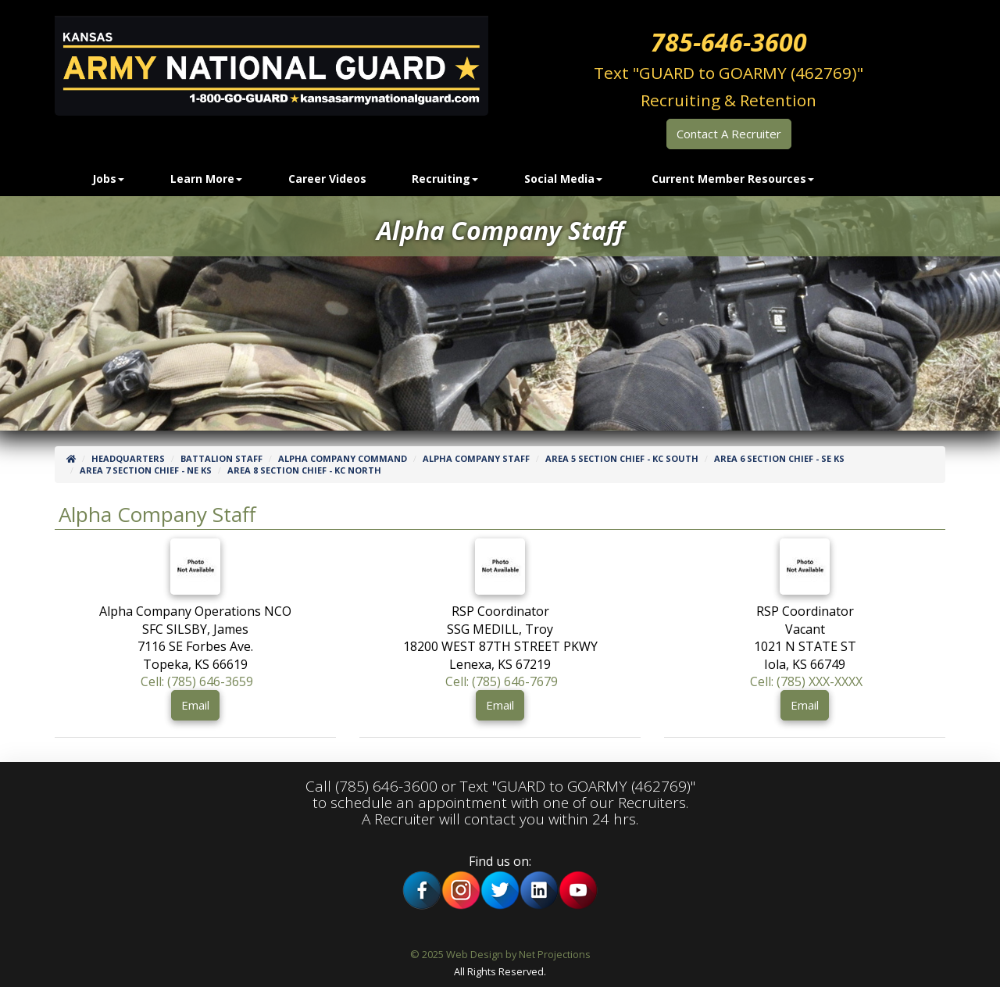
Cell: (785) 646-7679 (501, 681)
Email (195, 705)
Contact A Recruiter (729, 133)
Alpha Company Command (342, 458)
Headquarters (128, 458)
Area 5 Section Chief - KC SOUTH (621, 458)
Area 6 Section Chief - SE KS (779, 458)
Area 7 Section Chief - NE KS (146, 470)
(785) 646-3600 (386, 786)
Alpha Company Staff (476, 458)
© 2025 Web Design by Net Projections (500, 954)
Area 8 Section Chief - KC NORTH (304, 470)
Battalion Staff (221, 458)
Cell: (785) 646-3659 (197, 681)
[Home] (71, 458)
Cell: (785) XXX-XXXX (806, 681)
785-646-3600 (729, 42)
